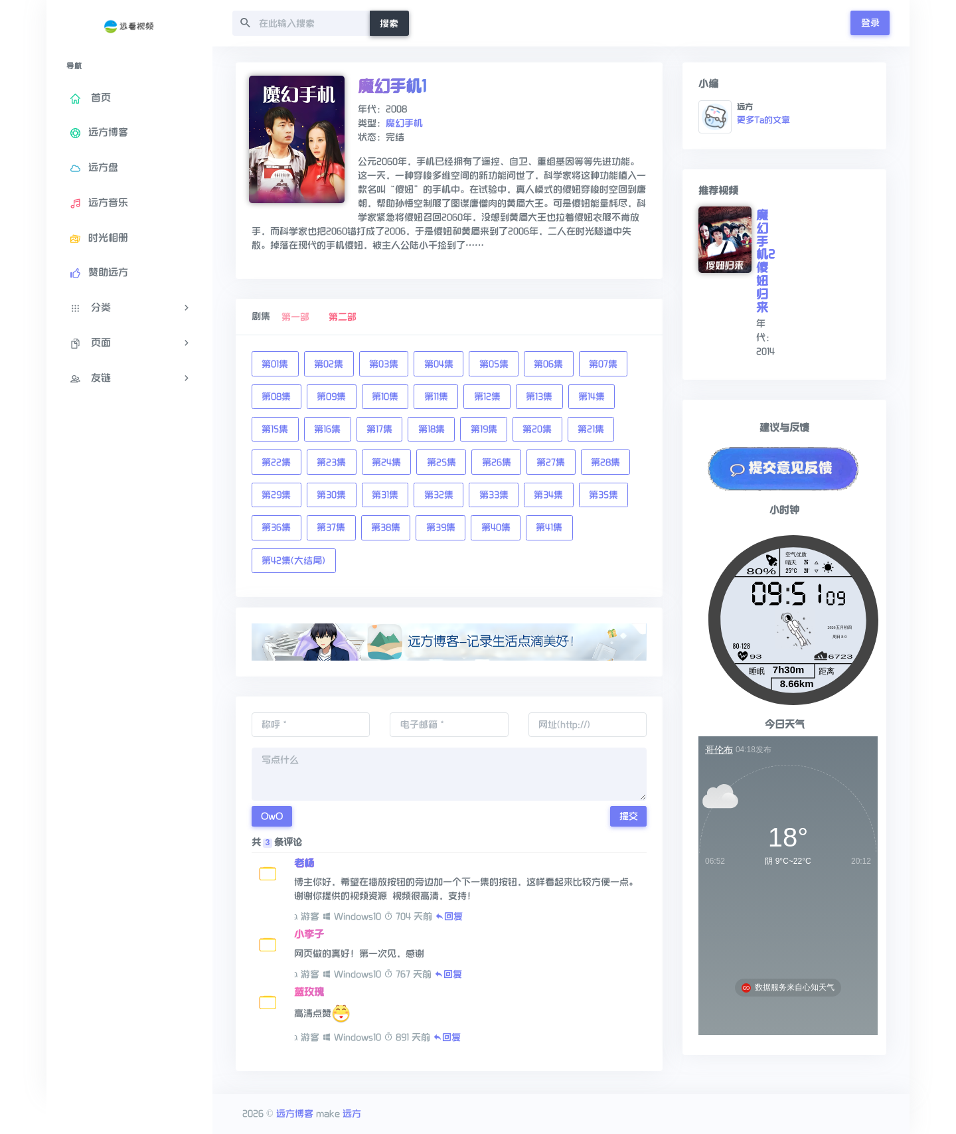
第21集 (591, 429)
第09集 (331, 396)
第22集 (276, 462)
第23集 (331, 462)
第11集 (436, 396)
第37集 (331, 527)
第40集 (496, 527)
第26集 (496, 462)
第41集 (549, 527)
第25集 (441, 462)
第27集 (550, 462)
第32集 (438, 495)
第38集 (385, 527)
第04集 (438, 364)
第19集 (484, 429)
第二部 (343, 317)
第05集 (494, 364)
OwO (272, 816)
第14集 (591, 396)
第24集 (386, 462)
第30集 (331, 495)
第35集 (603, 495)
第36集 (276, 527)
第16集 (327, 429)
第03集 (383, 364)
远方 (352, 1113)
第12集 (487, 396)
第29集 (276, 495)
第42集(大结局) (293, 560)
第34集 (548, 495)
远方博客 (294, 1113)
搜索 (389, 23)
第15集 (275, 429)
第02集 (328, 364)
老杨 (304, 863)
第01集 (275, 364)
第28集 (605, 462)
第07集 (603, 364)
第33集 (494, 495)
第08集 (276, 396)
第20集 (537, 429)
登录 (870, 23)
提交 (628, 816)
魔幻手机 (404, 123)
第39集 (440, 527)
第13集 (539, 396)
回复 (449, 916)
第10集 (385, 396)
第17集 (379, 429)
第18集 (431, 429)
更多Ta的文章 (763, 120)
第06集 (548, 364)
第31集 (385, 495)
